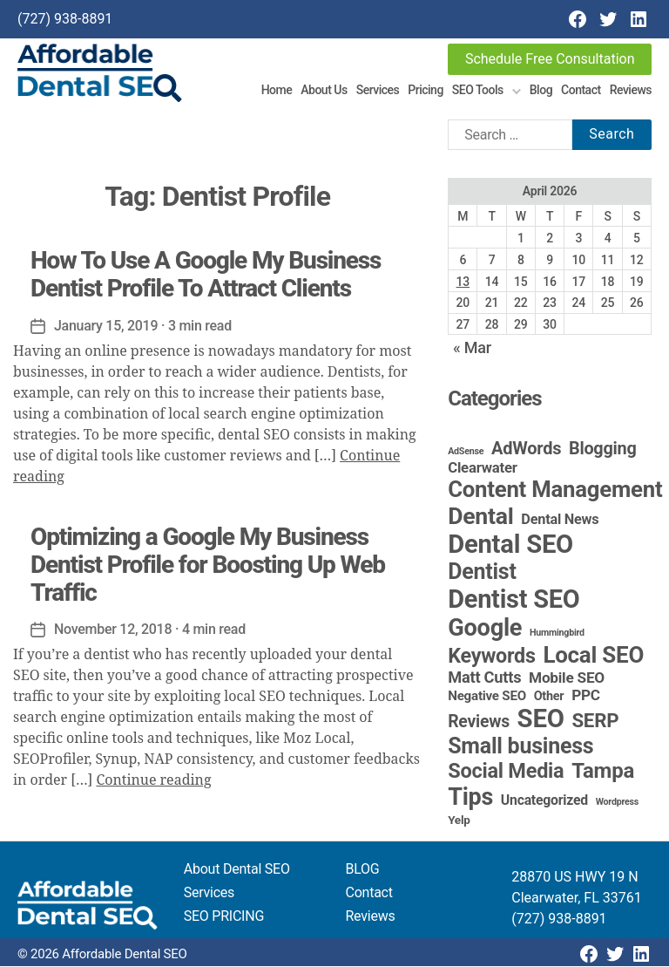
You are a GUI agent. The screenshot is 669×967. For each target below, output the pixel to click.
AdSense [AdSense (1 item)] (465, 452)
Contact (581, 90)
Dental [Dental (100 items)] (480, 516)
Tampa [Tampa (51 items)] (602, 771)
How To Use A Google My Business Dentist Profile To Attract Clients (205, 274)
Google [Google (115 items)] (485, 629)
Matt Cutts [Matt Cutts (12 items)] (484, 678)
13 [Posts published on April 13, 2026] (463, 282)
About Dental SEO (237, 869)
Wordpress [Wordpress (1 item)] (617, 802)
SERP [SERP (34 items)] (594, 721)
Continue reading (153, 781)
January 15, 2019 (106, 325)
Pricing (425, 90)
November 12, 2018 (113, 630)
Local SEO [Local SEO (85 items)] (593, 656)
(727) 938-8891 (64, 18)
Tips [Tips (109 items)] (470, 798)
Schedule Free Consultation (550, 59)
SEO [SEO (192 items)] (540, 719)
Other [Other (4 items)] (549, 697)
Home (277, 90)
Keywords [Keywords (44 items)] (491, 656)
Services (378, 90)
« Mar (472, 348)
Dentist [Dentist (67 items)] (482, 572)
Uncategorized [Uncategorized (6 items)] (544, 801)
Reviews (631, 90)
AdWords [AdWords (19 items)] (526, 449)
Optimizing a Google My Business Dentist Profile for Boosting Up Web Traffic (207, 564)
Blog (541, 90)
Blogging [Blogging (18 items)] (603, 449)
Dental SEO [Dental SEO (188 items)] (510, 545)
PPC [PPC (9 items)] (585, 696)
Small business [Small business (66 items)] (520, 746)
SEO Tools (477, 90)
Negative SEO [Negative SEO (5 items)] (487, 697)
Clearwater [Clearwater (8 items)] (482, 468)
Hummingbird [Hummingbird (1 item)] (557, 633)
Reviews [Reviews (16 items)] (479, 722)
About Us (324, 90)
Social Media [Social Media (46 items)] (506, 771)
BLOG (363, 869)
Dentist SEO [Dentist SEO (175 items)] (513, 600)
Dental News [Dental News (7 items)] (559, 520)
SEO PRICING (224, 917)
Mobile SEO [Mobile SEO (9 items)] (567, 678)
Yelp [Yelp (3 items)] (459, 820)
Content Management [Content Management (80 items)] (555, 490)
